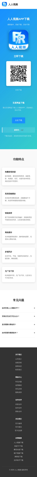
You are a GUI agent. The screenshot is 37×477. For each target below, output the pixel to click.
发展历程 (18, 362)
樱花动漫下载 (18, 449)
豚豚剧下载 (18, 456)
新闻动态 (18, 366)
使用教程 (18, 385)
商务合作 (18, 411)
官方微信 (18, 427)
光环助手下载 (18, 460)
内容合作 (18, 404)
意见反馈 (18, 389)
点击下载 (18, 120)
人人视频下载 (18, 442)
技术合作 (18, 408)
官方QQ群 (18, 430)
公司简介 (18, 359)
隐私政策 (18, 392)
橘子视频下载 (18, 453)
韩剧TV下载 (18, 446)
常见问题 (18, 382)
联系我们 (18, 370)
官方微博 (18, 423)
